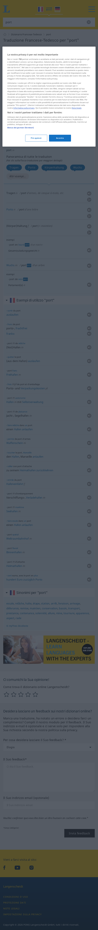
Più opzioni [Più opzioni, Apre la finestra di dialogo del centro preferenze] (36, 156)
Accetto (60, 156)
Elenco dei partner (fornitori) (20, 146)
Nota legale (76, 126)
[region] (49, 115)
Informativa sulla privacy (24, 126)
